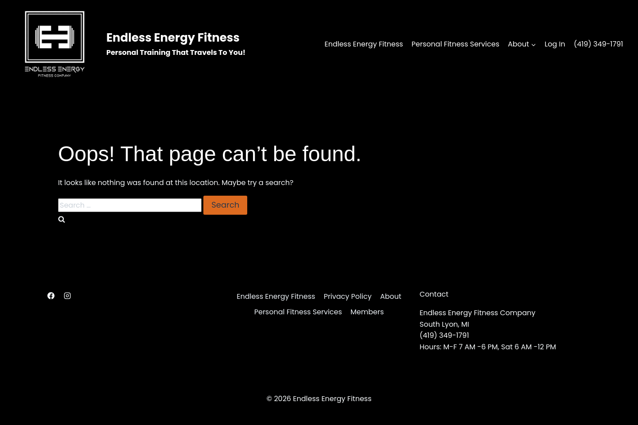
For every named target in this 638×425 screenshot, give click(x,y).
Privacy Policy (348, 296)
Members (367, 312)
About (390, 296)
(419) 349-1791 (598, 44)
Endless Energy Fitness (363, 44)
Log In (555, 44)
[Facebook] (51, 296)
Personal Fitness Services (455, 44)
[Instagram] (67, 296)
